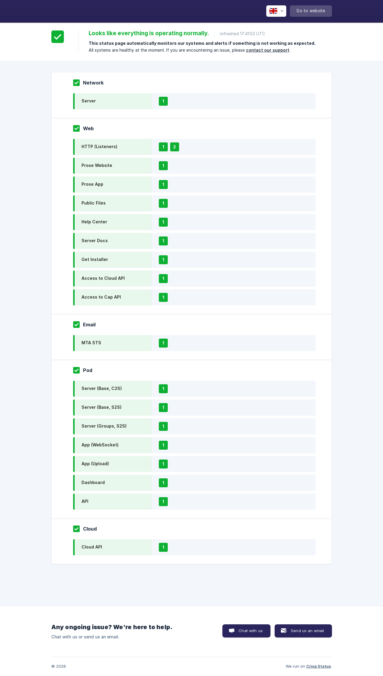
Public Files (93, 202)
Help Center (94, 221)
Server (88, 100)
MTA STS (91, 342)
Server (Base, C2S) (101, 388)
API (84, 501)
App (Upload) (95, 463)
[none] (276, 11)
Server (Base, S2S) (101, 407)
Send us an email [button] (307, 630)
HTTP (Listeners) (99, 146)
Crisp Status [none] (318, 666)
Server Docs (94, 240)
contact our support (267, 50)
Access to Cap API (101, 296)
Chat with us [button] (251, 630)
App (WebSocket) (100, 444)
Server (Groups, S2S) (104, 425)
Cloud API (91, 546)
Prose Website (96, 165)
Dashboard (93, 482)
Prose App (92, 184)
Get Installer (94, 259)
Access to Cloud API (103, 278)
